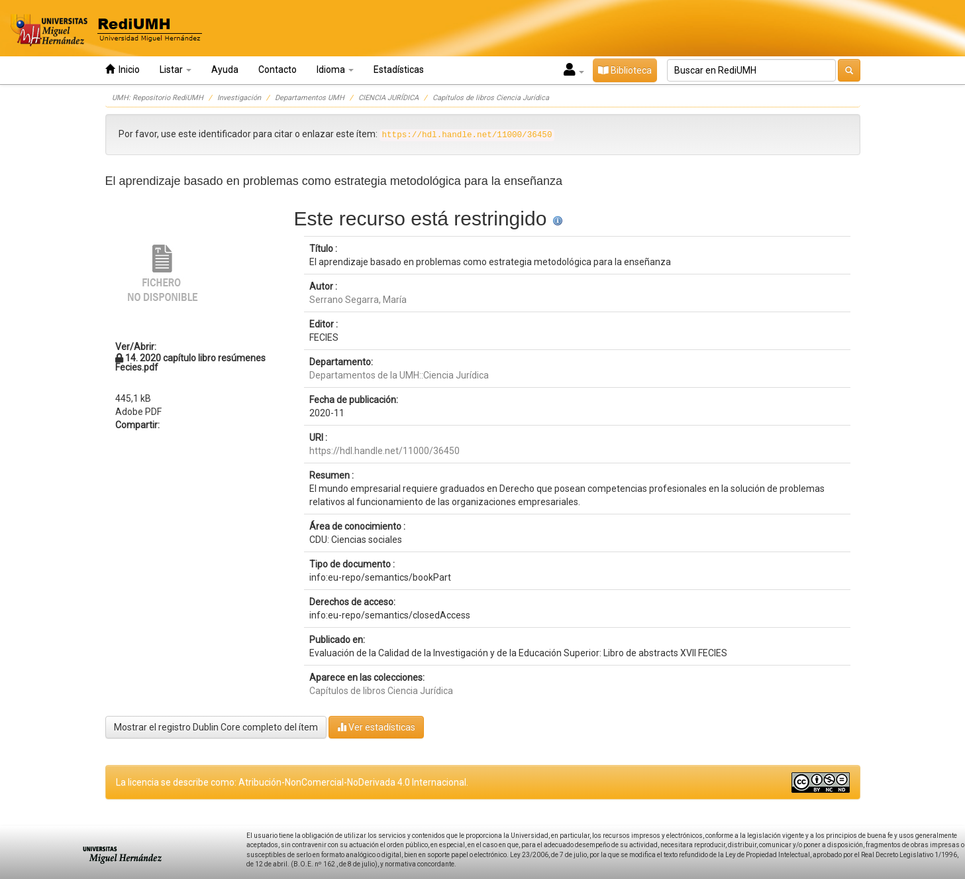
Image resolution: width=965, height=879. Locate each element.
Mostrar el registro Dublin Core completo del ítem (216, 727)
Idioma (335, 69)
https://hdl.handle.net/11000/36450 (384, 450)
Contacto (277, 69)
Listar (175, 69)
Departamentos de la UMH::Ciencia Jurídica (399, 375)
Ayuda (224, 69)
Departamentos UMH (309, 97)
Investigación (239, 97)
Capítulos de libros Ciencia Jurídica (490, 97)
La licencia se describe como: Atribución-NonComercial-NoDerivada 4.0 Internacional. (292, 782)
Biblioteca (625, 70)
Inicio (122, 69)
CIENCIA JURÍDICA (388, 97)
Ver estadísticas (376, 726)
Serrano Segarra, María (358, 299)
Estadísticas (399, 69)
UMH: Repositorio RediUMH (157, 97)
